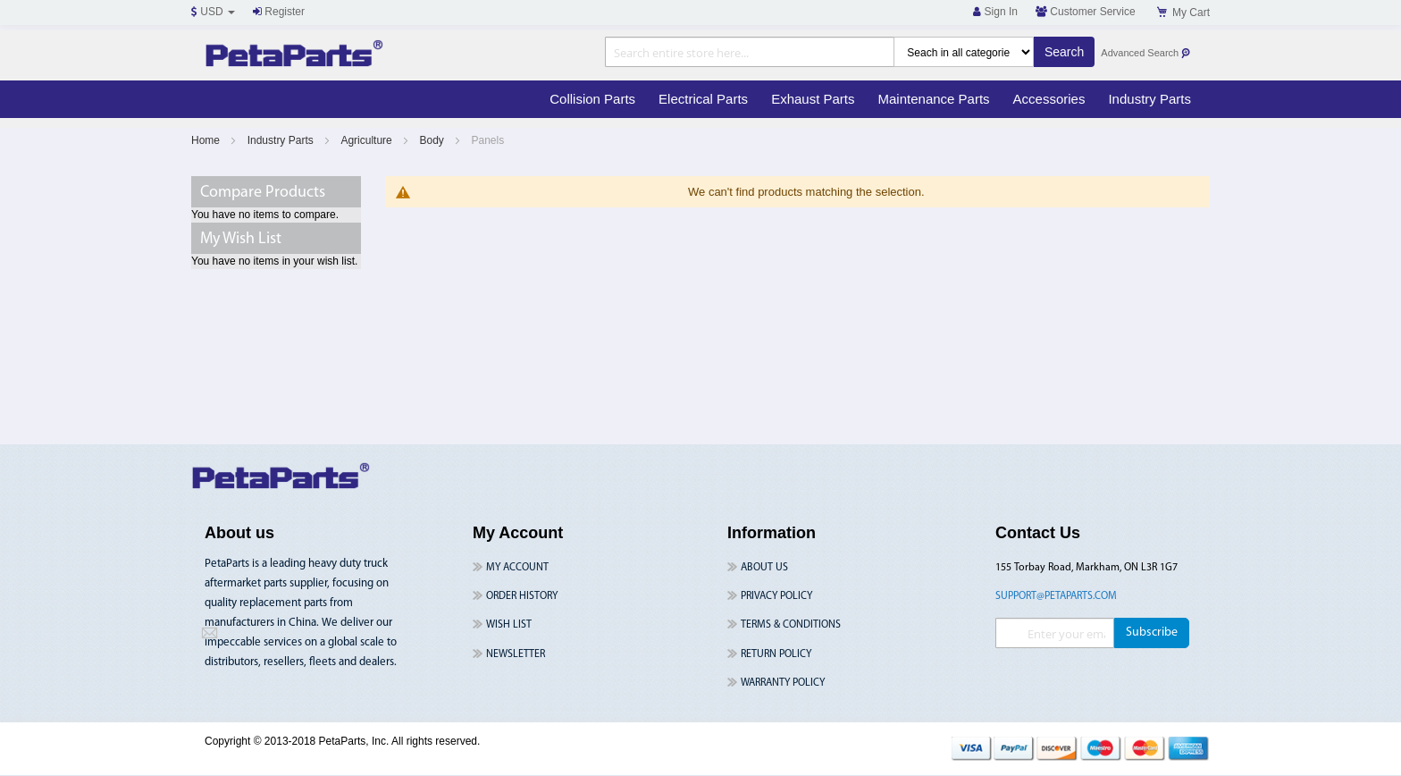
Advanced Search (1146, 53)
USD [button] (213, 11)
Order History (522, 596)
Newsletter (515, 654)
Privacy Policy (776, 596)
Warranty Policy (783, 683)
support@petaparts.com (1056, 596)
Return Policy (776, 654)
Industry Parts (281, 140)
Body (433, 140)
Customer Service (1086, 11)
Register (279, 11)
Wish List (509, 625)
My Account (517, 567)
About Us (764, 567)
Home (206, 140)
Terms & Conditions (791, 625)
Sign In (995, 11)
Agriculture (367, 140)
